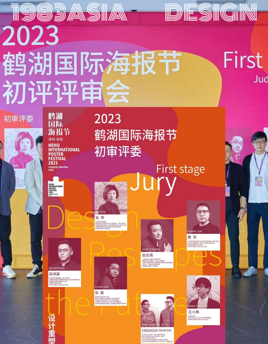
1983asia (69, 12)
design (211, 12)
